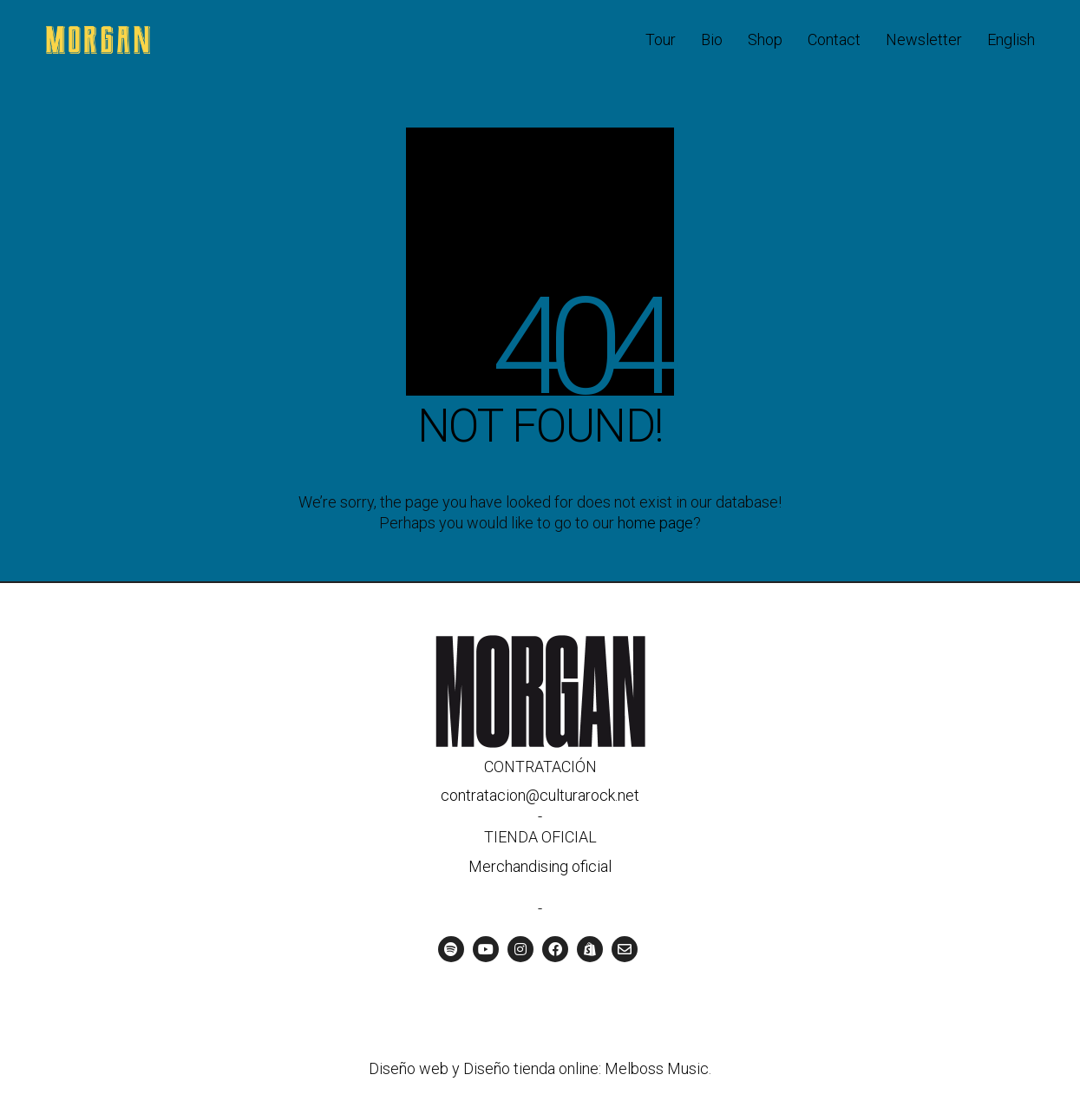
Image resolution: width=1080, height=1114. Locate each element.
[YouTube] (486, 949)
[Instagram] (520, 949)
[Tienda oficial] (590, 949)
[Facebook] (555, 949)
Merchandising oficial (540, 866)
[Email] (625, 949)
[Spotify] (451, 949)
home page (655, 523)
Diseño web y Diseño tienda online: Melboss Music (539, 1068)
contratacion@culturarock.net (540, 795)
